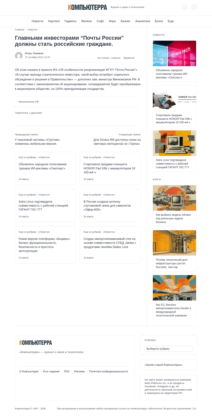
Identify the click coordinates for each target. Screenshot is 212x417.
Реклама (79, 371)
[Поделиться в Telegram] (23, 119)
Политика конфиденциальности (108, 371)
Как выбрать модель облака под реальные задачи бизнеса (173, 218)
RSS (67, 371)
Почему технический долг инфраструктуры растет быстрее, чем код (172, 263)
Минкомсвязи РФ (29, 101)
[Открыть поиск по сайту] (194, 7)
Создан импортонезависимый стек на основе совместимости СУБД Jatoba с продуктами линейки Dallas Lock (110, 243)
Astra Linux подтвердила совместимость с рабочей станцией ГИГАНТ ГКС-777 (43, 205)
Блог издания (51, 371)
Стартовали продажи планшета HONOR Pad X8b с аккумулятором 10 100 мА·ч (109, 168)
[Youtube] (23, 7)
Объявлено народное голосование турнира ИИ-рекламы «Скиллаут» (43, 166)
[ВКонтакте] (17, 7)
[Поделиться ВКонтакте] (17, 119)
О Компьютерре (28, 371)
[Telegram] (29, 7)
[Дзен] (35, 7)
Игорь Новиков (34, 53)
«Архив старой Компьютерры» (164, 364)
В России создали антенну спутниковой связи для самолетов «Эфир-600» (107, 205)
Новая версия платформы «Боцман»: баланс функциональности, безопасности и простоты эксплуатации (45, 245)
